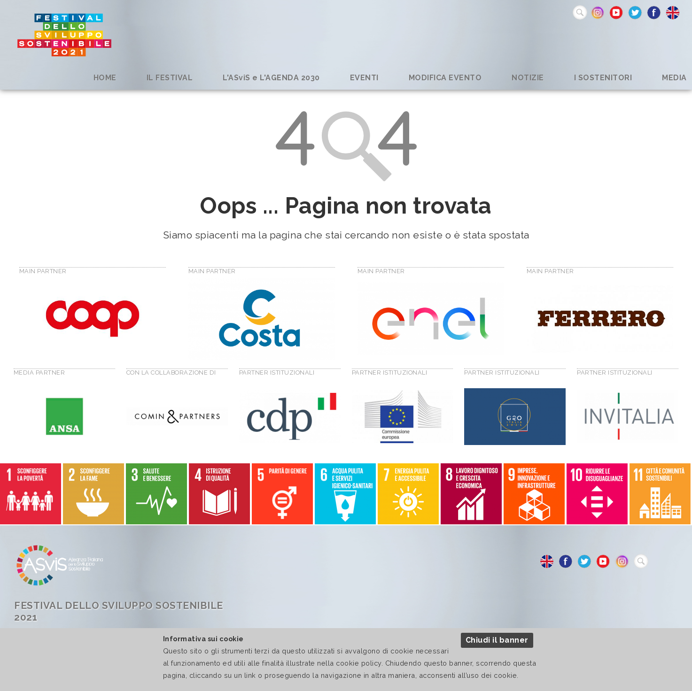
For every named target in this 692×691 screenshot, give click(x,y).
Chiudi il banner (497, 640)
